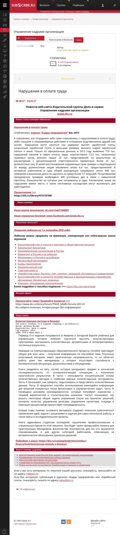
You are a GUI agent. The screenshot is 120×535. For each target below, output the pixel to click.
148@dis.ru (32, 476)
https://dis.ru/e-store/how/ (81, 286)
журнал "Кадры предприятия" (49, 132)
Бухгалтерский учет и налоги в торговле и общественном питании (56, 244)
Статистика (58, 58)
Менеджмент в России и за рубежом (38, 257)
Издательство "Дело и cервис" (73, 50)
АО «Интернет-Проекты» (25, 524)
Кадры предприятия (29, 264)
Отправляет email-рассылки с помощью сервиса (64, 11)
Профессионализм (40, 19)
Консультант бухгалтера (31, 247)
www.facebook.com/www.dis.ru (65, 215)
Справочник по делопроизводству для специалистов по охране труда (50, 465)
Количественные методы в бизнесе (38, 321)
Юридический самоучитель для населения (38, 462)
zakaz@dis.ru (66, 482)
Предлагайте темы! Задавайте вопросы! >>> (43, 300)
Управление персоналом (62, 19)
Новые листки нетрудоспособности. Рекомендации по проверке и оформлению (54, 467)
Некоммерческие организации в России (41, 251)
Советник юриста (28, 270)
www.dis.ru (64, 114)
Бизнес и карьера (21, 19)
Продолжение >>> (25, 192)
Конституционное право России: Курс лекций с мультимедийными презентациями (56, 457)
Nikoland (95, 525)
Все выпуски (68, 78)
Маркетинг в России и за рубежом (37, 254)
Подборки (80, 3)
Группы (63, 3)
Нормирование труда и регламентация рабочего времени (44, 460)
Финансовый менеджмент (33, 260)
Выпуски (47, 3)
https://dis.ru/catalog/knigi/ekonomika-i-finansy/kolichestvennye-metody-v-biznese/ (51, 444)
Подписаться (30, 38)
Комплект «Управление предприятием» (40, 283)
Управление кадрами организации (39, 32)
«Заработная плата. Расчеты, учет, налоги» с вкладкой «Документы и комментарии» (66, 273)
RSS (43, 45)
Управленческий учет (30, 267)
